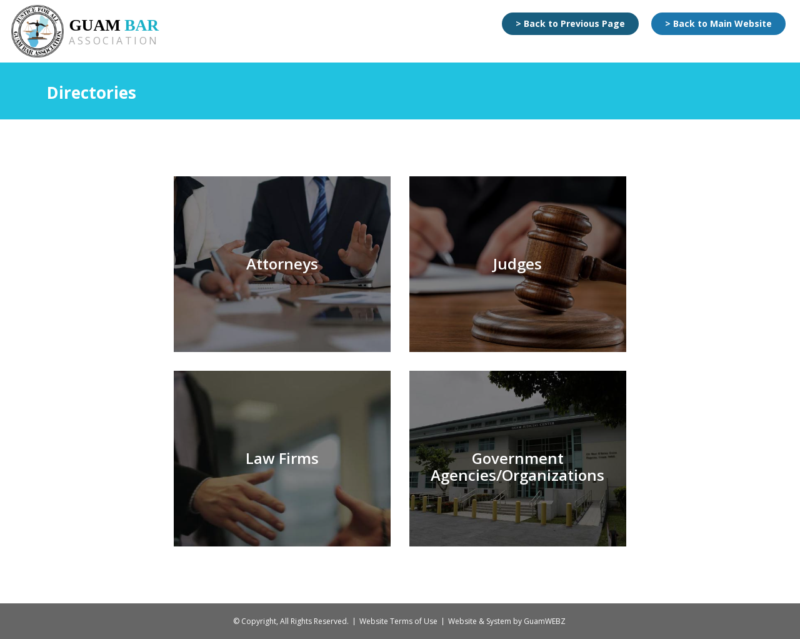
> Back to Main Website (718, 23)
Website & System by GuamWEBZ (507, 621)
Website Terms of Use (398, 621)
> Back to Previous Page (570, 23)
